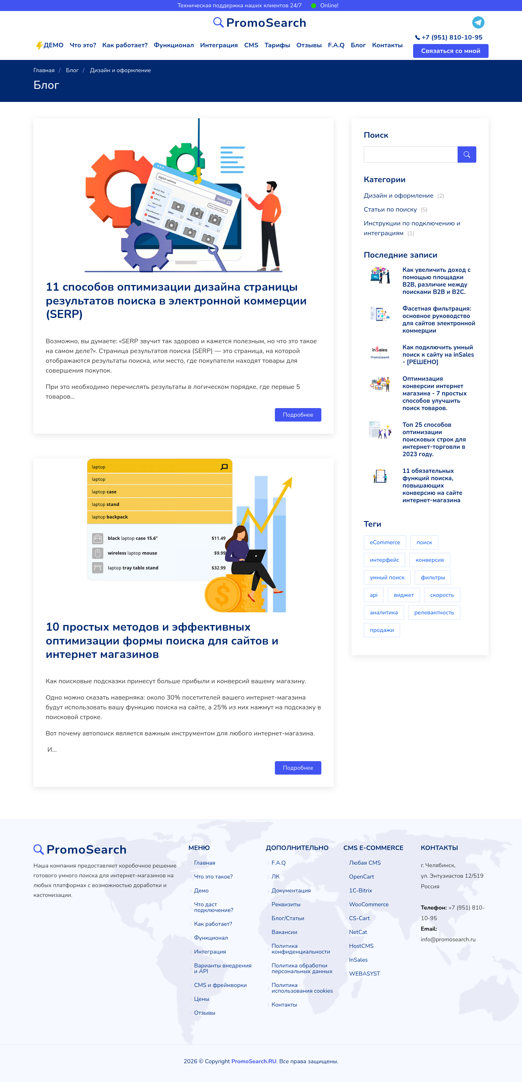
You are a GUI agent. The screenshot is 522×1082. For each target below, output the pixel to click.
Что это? (83, 45)
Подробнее (298, 415)
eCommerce (385, 542)
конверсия (430, 560)
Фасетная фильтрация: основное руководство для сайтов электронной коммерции (439, 320)
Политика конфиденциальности (301, 949)
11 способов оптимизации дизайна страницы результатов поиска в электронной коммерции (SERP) (176, 300)
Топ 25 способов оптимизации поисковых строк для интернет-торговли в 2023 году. (434, 439)
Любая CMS (365, 863)
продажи (382, 630)
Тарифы (277, 45)
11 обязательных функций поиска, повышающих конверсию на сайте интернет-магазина (432, 485)
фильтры (433, 577)
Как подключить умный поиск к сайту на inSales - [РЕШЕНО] (438, 354)
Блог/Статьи (288, 918)
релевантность (434, 612)
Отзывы (309, 45)
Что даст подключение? (213, 907)
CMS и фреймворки (220, 985)
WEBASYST (364, 974)
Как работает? (125, 45)
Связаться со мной (450, 50)
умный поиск (387, 577)
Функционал (174, 45)
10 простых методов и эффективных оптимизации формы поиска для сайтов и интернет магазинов (162, 640)
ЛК (275, 877)
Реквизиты (286, 905)
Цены (201, 999)
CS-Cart (359, 918)
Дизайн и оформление (404, 195)
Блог (358, 45)
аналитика (384, 612)
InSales (358, 960)
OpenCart (361, 877)
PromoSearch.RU (253, 1061)
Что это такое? (213, 877)
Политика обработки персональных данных (302, 968)
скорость (442, 595)
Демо (201, 891)
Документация (291, 891)
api (374, 595)
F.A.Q (336, 45)
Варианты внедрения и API (223, 968)
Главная (204, 863)
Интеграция (219, 45)
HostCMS (361, 946)
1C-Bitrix (360, 891)
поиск (424, 542)
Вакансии (284, 932)
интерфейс (384, 560)
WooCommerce (369, 905)
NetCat (358, 932)
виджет (404, 595)
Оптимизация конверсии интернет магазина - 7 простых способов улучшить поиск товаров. (435, 393)
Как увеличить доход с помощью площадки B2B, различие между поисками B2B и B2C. (437, 281)
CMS (251, 45)
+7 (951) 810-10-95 (449, 37)
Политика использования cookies (302, 988)
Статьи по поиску (396, 209)
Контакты (387, 45)
